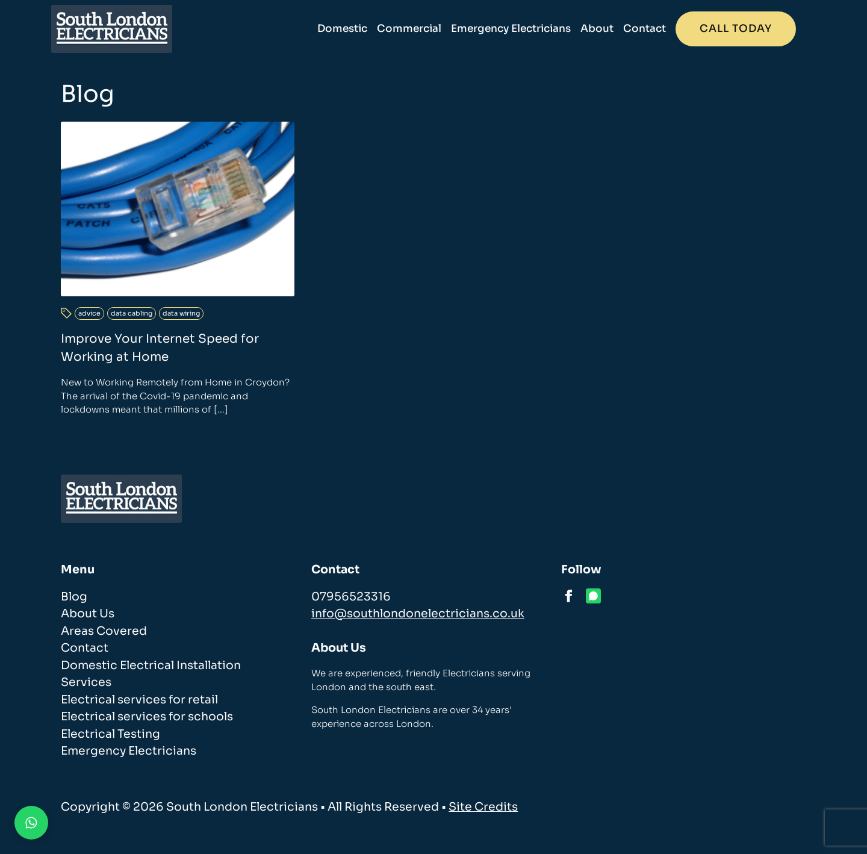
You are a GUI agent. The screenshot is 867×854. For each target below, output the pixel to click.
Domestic (353, 28)
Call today (746, 28)
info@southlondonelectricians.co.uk (417, 613)
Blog (74, 597)
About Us (87, 613)
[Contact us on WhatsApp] (31, 823)
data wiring (181, 313)
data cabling (131, 313)
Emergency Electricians (521, 28)
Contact (654, 28)
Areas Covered (104, 631)
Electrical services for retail (139, 700)
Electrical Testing (110, 734)
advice (89, 313)
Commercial (419, 28)
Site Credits (483, 807)
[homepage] (121, 29)
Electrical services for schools (147, 716)
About (607, 28)
